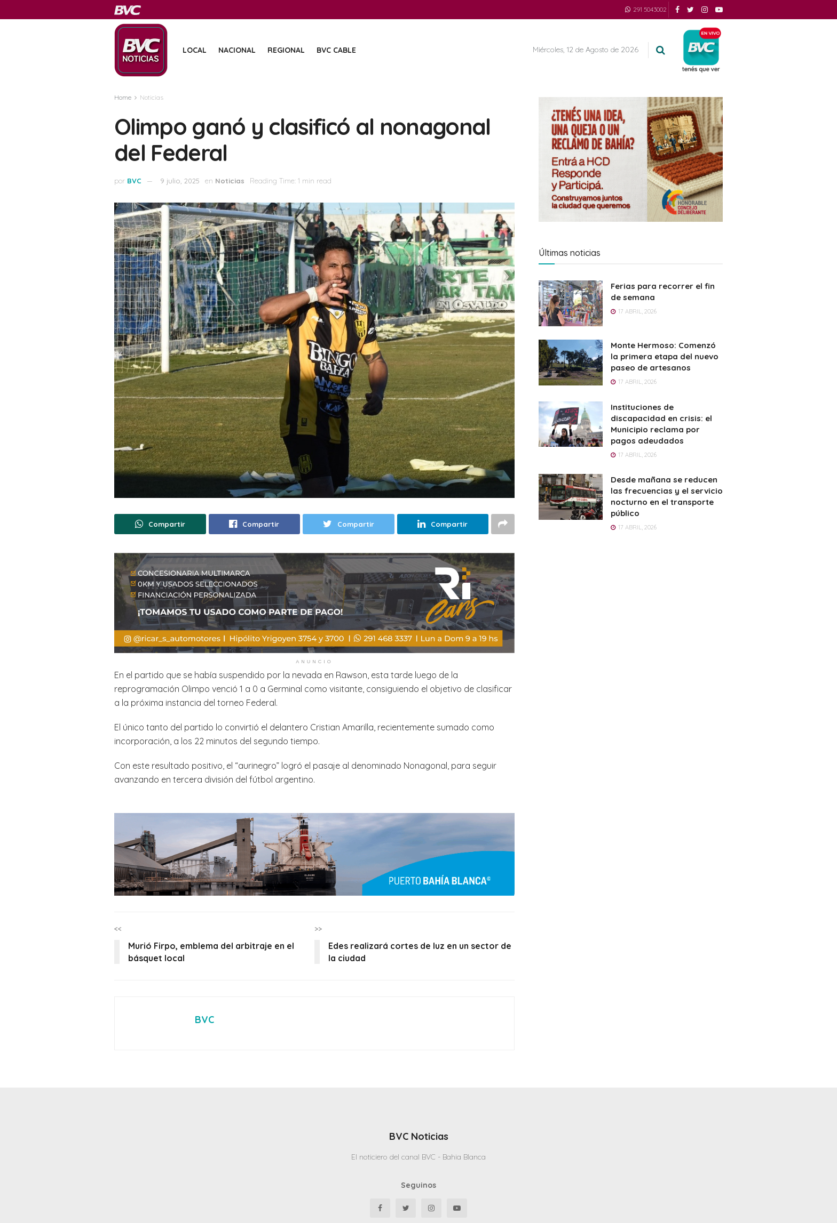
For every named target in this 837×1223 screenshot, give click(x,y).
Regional (286, 50)
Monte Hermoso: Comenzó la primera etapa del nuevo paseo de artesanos (664, 356)
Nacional (237, 50)
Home (122, 97)
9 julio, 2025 (180, 180)
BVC (134, 180)
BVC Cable (336, 50)
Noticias (151, 97)
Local (195, 50)
